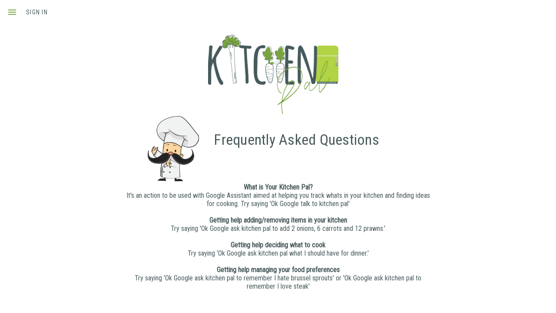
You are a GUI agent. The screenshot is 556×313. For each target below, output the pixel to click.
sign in (37, 12)
